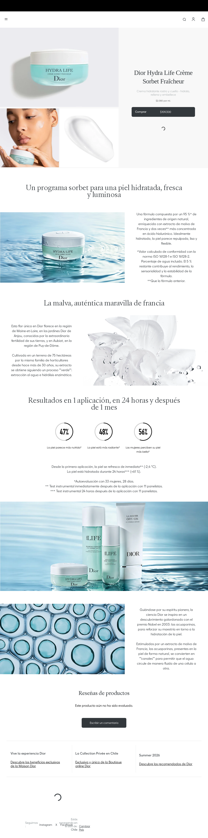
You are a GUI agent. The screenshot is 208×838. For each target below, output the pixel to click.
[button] (84, 828)
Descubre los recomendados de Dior (165, 764)
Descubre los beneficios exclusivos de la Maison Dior (35, 764)
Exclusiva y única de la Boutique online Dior (98, 764)
